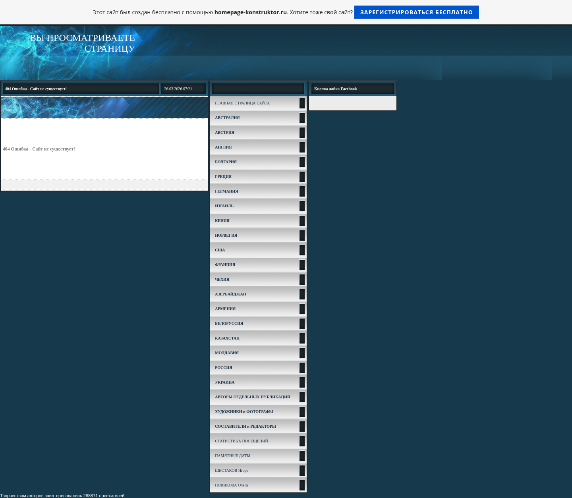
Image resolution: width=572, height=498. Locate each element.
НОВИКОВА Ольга (231, 485)
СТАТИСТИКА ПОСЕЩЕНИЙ (241, 441)
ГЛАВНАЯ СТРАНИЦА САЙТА (242, 103)
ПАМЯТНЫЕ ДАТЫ (232, 456)
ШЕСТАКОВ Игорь (231, 470)
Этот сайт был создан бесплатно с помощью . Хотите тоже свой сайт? (286, 12)
